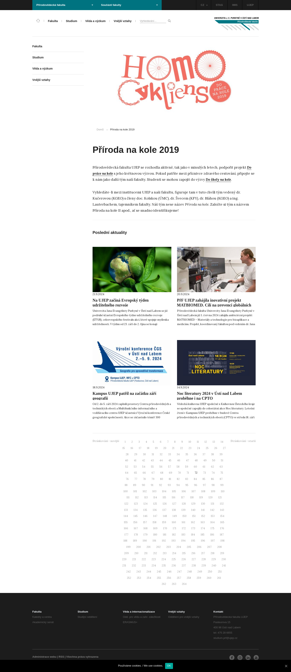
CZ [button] (204, 4)
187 (222, 534)
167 (136, 528)
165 (222, 522)
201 (149, 547)
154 (222, 516)
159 (164, 522)
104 (164, 491)
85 (203, 479)
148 (165, 516)
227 (194, 559)
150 (184, 516)
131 (212, 503)
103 (154, 491)
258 (189, 578)
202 (158, 547)
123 (136, 503)
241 (224, 565)
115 (164, 497)
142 (212, 510)
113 (146, 497)
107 (194, 491)
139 (183, 510)
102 (145, 491)
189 (135, 540)
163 (203, 522)
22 (181, 448)
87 (221, 479)
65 (135, 472)
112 (137, 497)
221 (134, 559)
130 (203, 503)
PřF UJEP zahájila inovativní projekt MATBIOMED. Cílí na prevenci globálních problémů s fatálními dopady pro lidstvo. (214, 305)
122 (126, 503)
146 (145, 516)
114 (155, 497)
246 (169, 571)
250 (210, 571)
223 (154, 559)
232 (134, 565)
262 (164, 584)
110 (223, 491)
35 (186, 454)
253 (139, 578)
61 (204, 466)
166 (126, 528)
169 (155, 528)
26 (215, 448)
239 (203, 565)
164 (212, 522)
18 (148, 448)
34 (178, 454)
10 (190, 442)
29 (135, 454)
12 (206, 442)
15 (123, 448)
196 (203, 540)
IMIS (235, 4)
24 (198, 448)
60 (195, 466)
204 (178, 547)
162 (193, 522)
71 (188, 472)
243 (138, 571)
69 (170, 472)
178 (136, 534)
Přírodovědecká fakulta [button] (64, 4)
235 (164, 565)
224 (163, 559)
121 (220, 497)
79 (152, 479)
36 (195, 454)
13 (214, 442)
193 (174, 540)
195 (193, 540)
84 (195, 479)
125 (155, 503)
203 (168, 547)
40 (126, 460)
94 (178, 485)
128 (184, 503)
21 (173, 448)
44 (161, 460)
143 (222, 510)
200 (138, 547)
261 (219, 578)
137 (164, 510)
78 (144, 479)
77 (135, 479)
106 (184, 491)
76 (127, 479)
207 (209, 547)
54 (143, 466)
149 (175, 516)
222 (144, 559)
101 (135, 491)
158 (154, 522)
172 (184, 528)
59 (186, 466)
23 (190, 448)
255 (159, 578)
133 (126, 510)
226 (183, 559)
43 (152, 460)
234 (154, 565)
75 (221, 472)
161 (183, 522)
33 (169, 454)
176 (222, 528)
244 (149, 571)
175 (212, 528)
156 (135, 522)
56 (160, 466)
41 (135, 460)
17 (140, 448)
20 (164, 448)
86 (212, 479)
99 (222, 485)
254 (149, 578)
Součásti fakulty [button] (129, 4)
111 (128, 497)
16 (132, 448)
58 (178, 466)
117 (183, 497)
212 (155, 553)
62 (212, 466)
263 (174, 584)
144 (126, 516)
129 (193, 503)
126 (165, 503)
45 (169, 460)
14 (222, 442)
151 (194, 516)
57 (169, 466)
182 (174, 534)
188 (125, 540)
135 (145, 510)
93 (169, 485)
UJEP (250, 4)
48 (196, 460)
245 (159, 571)
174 (203, 528)
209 (126, 553)
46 (178, 460)
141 (203, 510)
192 (164, 540)
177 (126, 534)
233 (144, 565)
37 (203, 454)
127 (174, 503)
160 (174, 522)
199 (128, 547)
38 (212, 454)
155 (126, 522)
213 (165, 553)
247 (179, 571)
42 (143, 460)
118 (192, 497)
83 (186, 479)
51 (222, 460)
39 (220, 454)
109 (213, 491)
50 (213, 460)
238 (194, 565)
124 (145, 503)
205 (189, 547)
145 (136, 516)
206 (199, 547)
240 (214, 565)
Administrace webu (44, 656)
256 (169, 578)
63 (221, 466)
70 (179, 472)
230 (223, 559)
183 (183, 534)
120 (211, 497)
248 (189, 571)
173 (193, 528)
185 (203, 534)
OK (169, 665)
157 (145, 522)
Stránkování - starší (243, 441)
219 (222, 553)
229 (213, 559)
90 (143, 485)
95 (186, 485)
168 (145, 528)
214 (174, 553)
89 (134, 485)
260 (209, 578)
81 (170, 479)
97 (204, 485)
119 (201, 497)
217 (203, 553)
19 (156, 448)
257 (179, 578)
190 (145, 540)
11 (198, 442)
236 (174, 565)
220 (124, 559)
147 (155, 516)
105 (174, 491)
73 (204, 472)
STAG (219, 4)
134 (136, 510)
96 (195, 485)
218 (212, 553)
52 (126, 466)
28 (127, 454)
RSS (61, 656)
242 (128, 571)
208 (219, 547)
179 (145, 534)
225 (174, 559)
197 (213, 540)
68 (161, 472)
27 (224, 448)
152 (203, 516)
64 (126, 472)
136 (155, 510)
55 (152, 466)
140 (193, 510)
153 (213, 516)
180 (155, 534)
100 (125, 491)
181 (164, 534)
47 (187, 460)
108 (203, 491)
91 (152, 485)
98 (213, 485)
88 (126, 485)
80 (161, 479)
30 (144, 454)
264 (184, 584)
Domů (100, 129)
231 (124, 565)
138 (174, 510)
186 (212, 534)
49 (205, 460)
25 (207, 448)
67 (153, 472)
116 (173, 497)
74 (213, 472)
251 (220, 571)
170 (165, 528)
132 (222, 503)
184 (193, 534)
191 (154, 540)
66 (144, 472)
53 (135, 466)
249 (199, 571)
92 (160, 485)
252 (129, 578)
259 (199, 578)
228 (203, 559)
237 (184, 565)
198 (222, 540)
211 (146, 553)
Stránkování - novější (106, 441)
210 (136, 553)
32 (161, 454)
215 (184, 553)
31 (153, 454)
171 (174, 528)
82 (178, 479)
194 (183, 540)
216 (193, 553)
